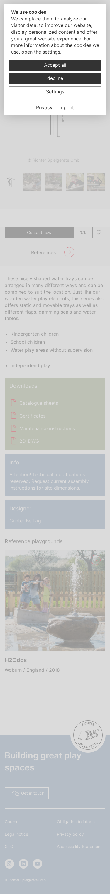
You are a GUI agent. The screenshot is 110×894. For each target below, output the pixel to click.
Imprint (66, 107)
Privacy (44, 107)
